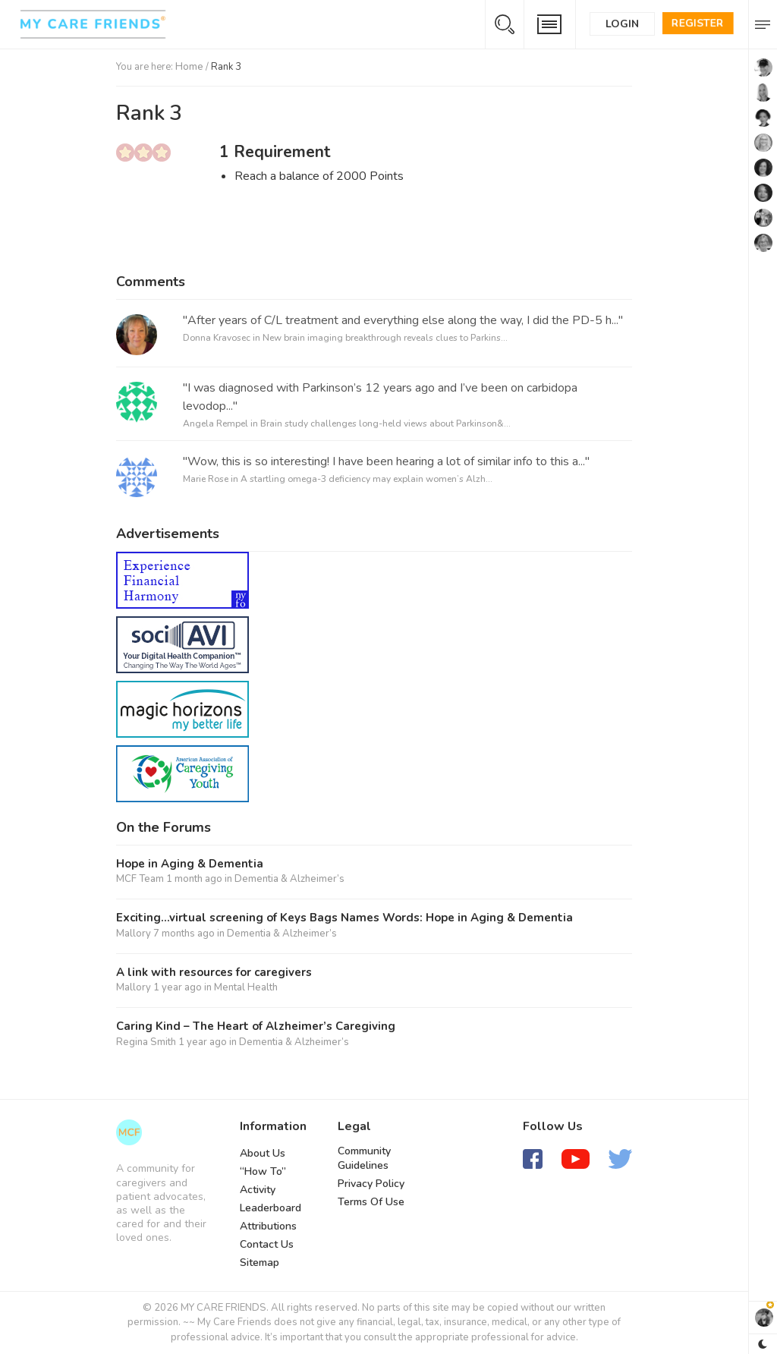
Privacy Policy (371, 1183)
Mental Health (246, 987)
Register (698, 23)
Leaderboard (270, 1208)
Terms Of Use (371, 1202)
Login (622, 24)
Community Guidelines (364, 1158)
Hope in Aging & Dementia (189, 864)
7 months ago (184, 933)
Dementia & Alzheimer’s (289, 879)
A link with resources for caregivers (214, 972)
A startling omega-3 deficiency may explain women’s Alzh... (366, 479)
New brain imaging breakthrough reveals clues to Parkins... (385, 338)
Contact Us (267, 1244)
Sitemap (259, 1262)
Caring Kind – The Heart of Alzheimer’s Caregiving (255, 1026)
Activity (257, 1189)
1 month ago (194, 879)
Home (189, 67)
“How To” (263, 1171)
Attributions (268, 1226)
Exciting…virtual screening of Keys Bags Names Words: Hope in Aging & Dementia (344, 918)
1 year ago (177, 987)
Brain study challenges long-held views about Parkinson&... (385, 423)
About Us (262, 1153)
